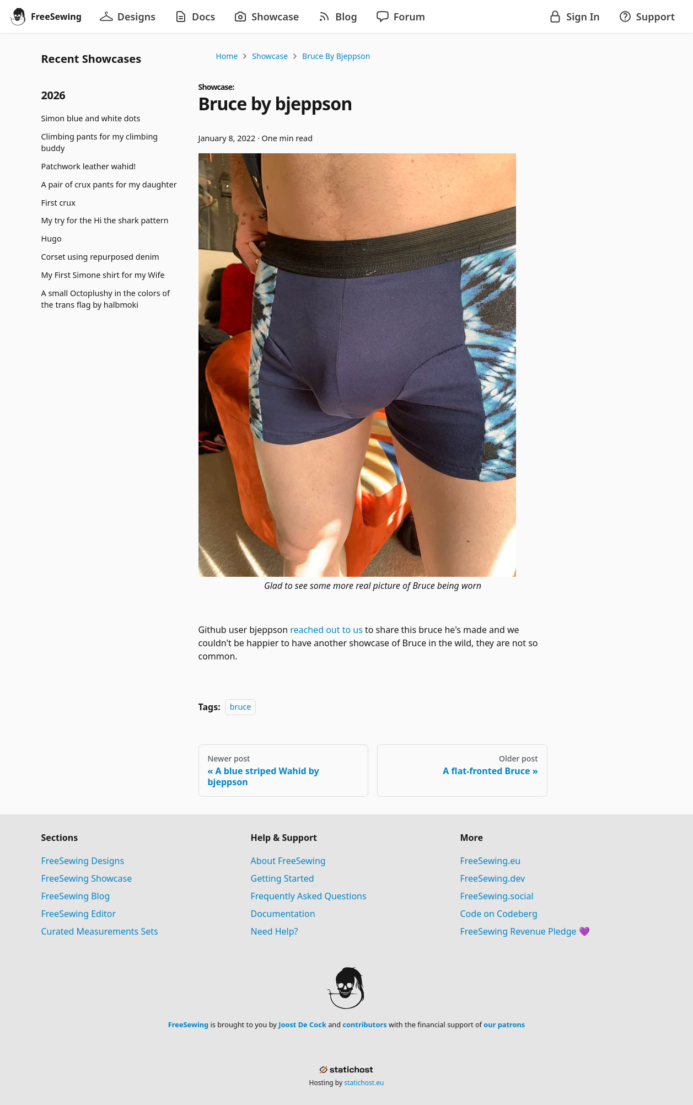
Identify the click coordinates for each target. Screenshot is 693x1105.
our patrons (504, 1024)
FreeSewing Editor (78, 914)
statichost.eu (364, 1082)
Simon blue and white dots (91, 118)
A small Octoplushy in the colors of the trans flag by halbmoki (105, 299)
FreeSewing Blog (75, 896)
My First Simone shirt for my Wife (103, 275)
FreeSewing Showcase (86, 878)
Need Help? (274, 931)
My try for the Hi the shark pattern (105, 220)
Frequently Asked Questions (309, 896)
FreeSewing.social (497, 896)
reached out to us (326, 630)
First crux (58, 202)
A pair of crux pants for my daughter (109, 184)
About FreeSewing (288, 861)
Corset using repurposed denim (100, 256)
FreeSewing (188, 1024)
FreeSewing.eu (490, 861)
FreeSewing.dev (492, 878)
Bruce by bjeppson (336, 56)
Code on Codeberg (499, 914)
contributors (364, 1024)
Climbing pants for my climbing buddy (99, 142)
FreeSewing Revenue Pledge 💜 (525, 931)
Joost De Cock (302, 1024)
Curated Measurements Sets (99, 931)
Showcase (270, 56)
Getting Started (282, 878)
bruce (240, 707)
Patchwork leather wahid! (88, 166)
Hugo (51, 238)
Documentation (283, 914)
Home (227, 56)
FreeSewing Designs (83, 861)
